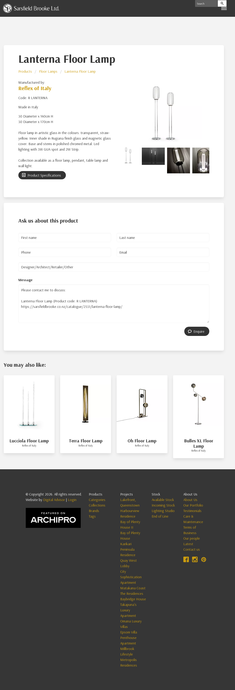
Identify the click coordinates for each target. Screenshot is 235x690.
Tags (92, 516)
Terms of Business (189, 530)
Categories (97, 499)
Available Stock (163, 499)
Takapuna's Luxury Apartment (128, 610)
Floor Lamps (48, 71)
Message (25, 280)
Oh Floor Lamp (142, 441)
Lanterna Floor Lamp (80, 71)
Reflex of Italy (34, 88)
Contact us (191, 549)
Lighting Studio (163, 510)
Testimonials (192, 510)
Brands (94, 510)
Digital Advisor (54, 499)
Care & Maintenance (193, 519)
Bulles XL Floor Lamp (198, 443)
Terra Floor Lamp (86, 441)
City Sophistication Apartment (131, 577)
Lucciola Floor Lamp (29, 441)
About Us (190, 499)
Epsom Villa (128, 632)
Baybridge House (133, 599)
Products (25, 71)
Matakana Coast (132, 588)
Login (72, 499)
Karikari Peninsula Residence (127, 549)
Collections (97, 505)
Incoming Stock (163, 505)
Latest (188, 543)
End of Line (160, 516)
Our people (191, 538)
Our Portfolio (193, 505)
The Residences (131, 593)
